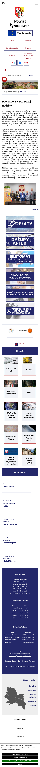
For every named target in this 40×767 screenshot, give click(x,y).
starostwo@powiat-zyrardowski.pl (20, 656)
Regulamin (20, 728)
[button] (3, 3)
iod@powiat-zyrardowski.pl (26, 666)
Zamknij (20, 764)
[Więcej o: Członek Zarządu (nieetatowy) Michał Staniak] (16, 559)
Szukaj (31, 75)
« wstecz (35, 209)
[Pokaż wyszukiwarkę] (6, 70)
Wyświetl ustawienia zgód (20, 757)
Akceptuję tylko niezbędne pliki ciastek (20, 760)
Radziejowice (31, 701)
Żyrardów (32, 686)
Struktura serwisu (20, 719)
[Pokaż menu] (37, 3)
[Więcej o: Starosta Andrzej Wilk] (16, 485)
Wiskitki (33, 706)
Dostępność (20, 737)
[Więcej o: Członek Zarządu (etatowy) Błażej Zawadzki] (16, 522)
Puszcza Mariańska (32, 696)
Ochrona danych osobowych (20, 754)
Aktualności (12, 91)
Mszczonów (32, 690)
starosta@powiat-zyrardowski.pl (20, 653)
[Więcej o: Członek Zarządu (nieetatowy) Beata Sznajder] (16, 541)
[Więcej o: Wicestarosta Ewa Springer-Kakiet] (16, 504)
